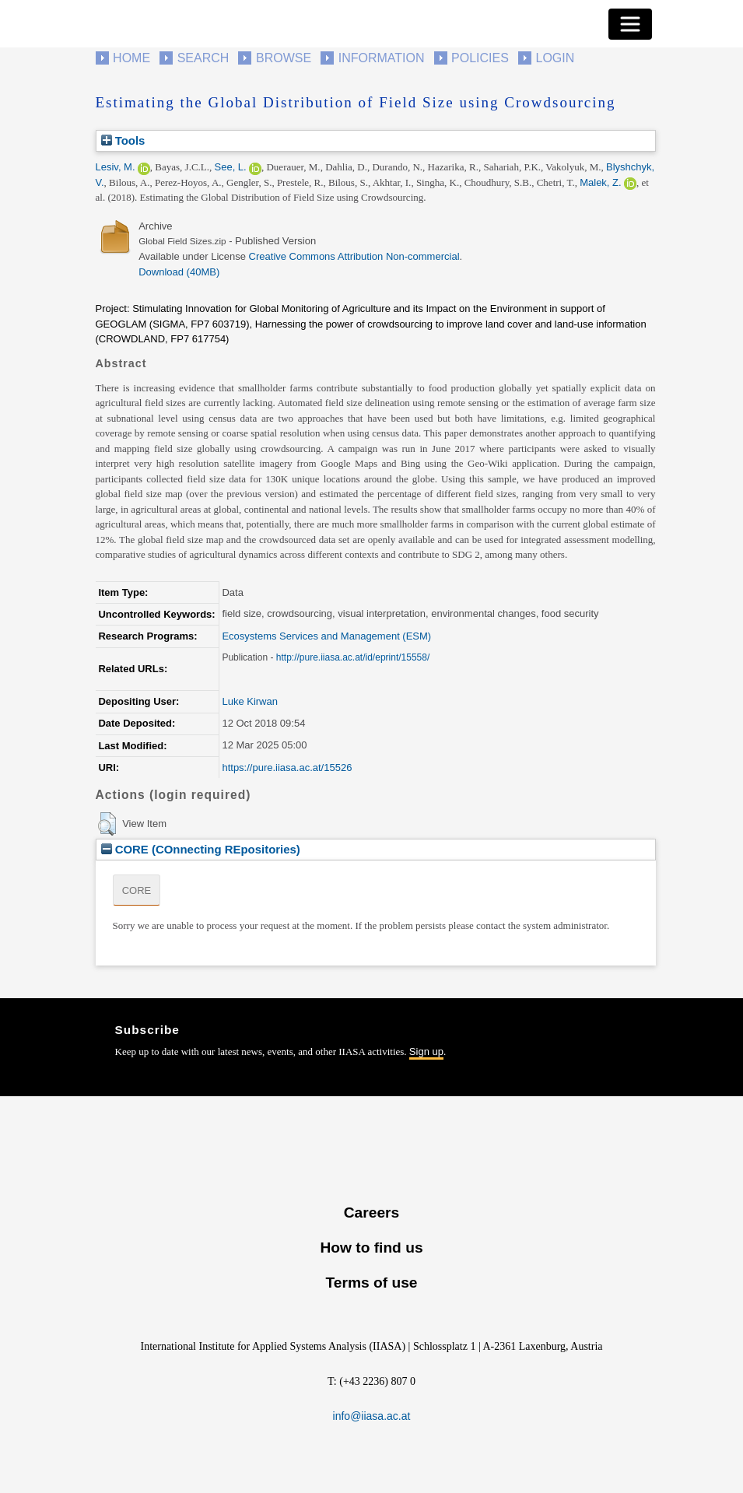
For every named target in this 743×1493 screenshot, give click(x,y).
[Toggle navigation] (630, 24)
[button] (107, 824)
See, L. (231, 167)
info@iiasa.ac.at (372, 1416)
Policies (480, 58)
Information (381, 58)
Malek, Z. (600, 182)
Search (203, 58)
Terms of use (371, 1282)
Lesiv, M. (115, 167)
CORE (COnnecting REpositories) (200, 849)
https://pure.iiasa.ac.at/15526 (287, 767)
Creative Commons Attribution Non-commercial (354, 256)
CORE (137, 890)
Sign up (426, 1051)
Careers (371, 1212)
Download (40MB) (178, 272)
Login (555, 58)
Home (131, 58)
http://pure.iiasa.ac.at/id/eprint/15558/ (352, 657)
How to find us (371, 1247)
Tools (123, 140)
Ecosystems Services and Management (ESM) (326, 636)
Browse (283, 58)
